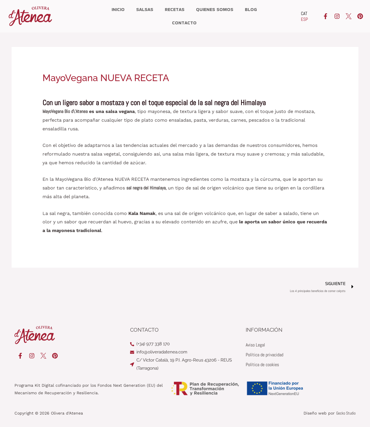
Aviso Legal (255, 345)
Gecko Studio (346, 413)
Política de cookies (262, 365)
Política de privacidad (264, 355)
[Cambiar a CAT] (304, 14)
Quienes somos (214, 9)
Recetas (174, 9)
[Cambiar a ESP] (304, 19)
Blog (251, 9)
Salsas (144, 9)
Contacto (184, 22)
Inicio (118, 9)
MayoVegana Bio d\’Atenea (65, 111)
